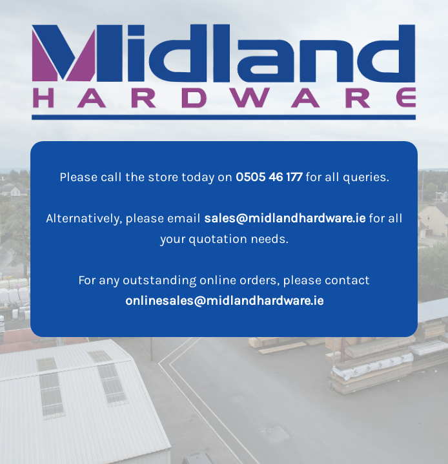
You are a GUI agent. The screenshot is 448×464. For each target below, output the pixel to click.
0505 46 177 (269, 176)
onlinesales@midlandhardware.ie (224, 300)
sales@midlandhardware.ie (284, 218)
